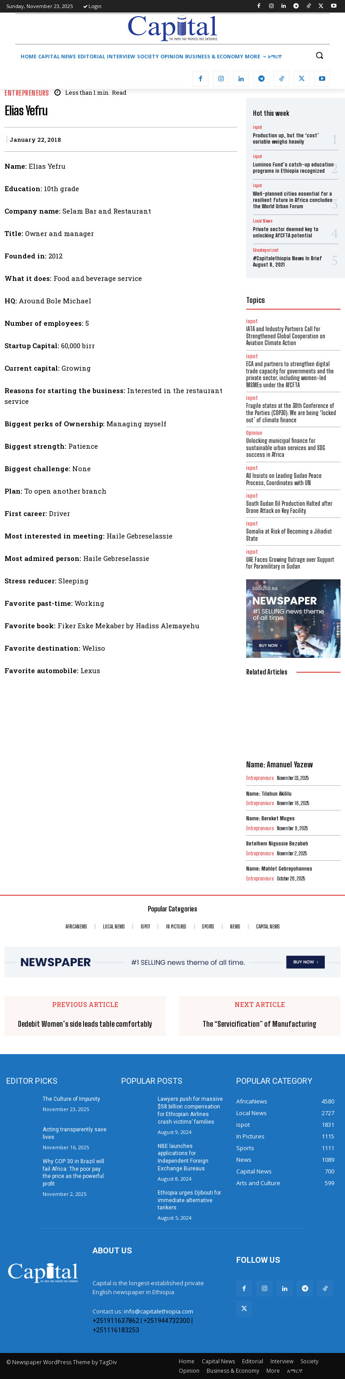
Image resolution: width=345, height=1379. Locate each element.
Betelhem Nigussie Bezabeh (277, 843)
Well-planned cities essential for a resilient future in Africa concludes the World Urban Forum (292, 200)
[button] (319, 55)
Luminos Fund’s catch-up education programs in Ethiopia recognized (293, 167)
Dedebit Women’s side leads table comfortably (85, 1024)
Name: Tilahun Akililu (269, 793)
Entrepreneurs (26, 93)
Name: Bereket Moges (270, 818)
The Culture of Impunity (71, 1099)
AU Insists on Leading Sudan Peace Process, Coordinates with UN (284, 479)
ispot (257, 127)
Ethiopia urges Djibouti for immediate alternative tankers (189, 1200)
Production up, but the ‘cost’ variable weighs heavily (286, 138)
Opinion (254, 432)
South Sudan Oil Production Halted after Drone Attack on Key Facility (289, 507)
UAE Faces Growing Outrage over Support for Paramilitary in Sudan (290, 563)
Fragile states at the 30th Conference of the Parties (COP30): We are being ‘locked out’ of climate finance (291, 412)
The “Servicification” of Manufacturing (260, 1024)
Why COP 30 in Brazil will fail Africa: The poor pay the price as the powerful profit (73, 1172)
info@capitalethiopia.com (158, 1311)
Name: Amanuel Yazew (279, 764)
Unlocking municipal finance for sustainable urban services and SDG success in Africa (285, 447)
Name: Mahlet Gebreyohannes (279, 868)
